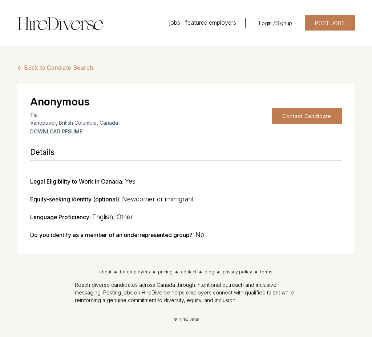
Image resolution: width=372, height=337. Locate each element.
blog (209, 271)
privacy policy (237, 271)
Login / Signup (275, 23)
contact (189, 271)
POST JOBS (330, 23)
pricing (165, 271)
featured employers (210, 22)
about (106, 271)
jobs (174, 22)
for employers (135, 271)
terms (266, 271)
